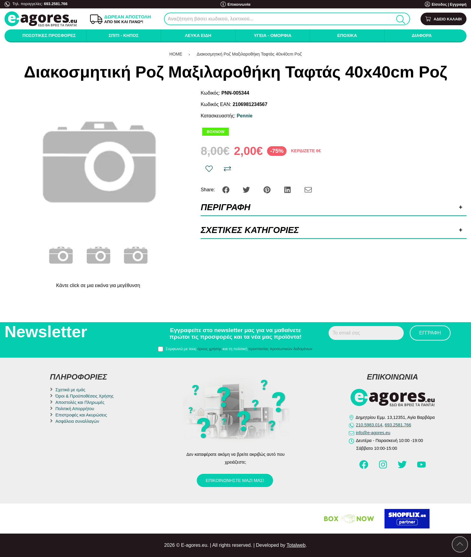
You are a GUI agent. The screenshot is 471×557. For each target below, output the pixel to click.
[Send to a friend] (308, 189)
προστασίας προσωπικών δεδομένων (280, 349)
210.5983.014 (369, 424)
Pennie (244, 115)
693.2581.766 (55, 4)
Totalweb (296, 545)
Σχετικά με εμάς (70, 389)
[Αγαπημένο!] (209, 169)
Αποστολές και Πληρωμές (79, 402)
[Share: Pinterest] (267, 189)
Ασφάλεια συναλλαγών (77, 421)
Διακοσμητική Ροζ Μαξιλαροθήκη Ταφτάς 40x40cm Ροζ (249, 54)
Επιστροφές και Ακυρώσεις (81, 415)
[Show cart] (443, 19)
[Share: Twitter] (247, 189)
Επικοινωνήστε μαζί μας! (235, 480)
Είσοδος (439, 4)
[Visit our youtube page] (421, 467)
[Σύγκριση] (227, 169)
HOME (175, 54)
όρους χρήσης (209, 349)
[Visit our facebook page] (364, 467)
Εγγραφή (458, 4)
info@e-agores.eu (373, 432)
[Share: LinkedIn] (288, 189)
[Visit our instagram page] (383, 467)
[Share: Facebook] (226, 189)
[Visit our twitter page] (403, 467)
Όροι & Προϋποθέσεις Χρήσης (84, 396)
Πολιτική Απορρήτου (74, 408)
